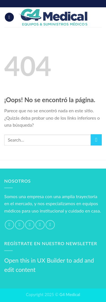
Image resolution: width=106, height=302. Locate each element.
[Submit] (96, 139)
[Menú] (9, 17)
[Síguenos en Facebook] (9, 224)
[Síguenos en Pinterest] (50, 224)
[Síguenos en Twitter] (29, 224)
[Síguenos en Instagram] (19, 224)
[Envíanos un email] (40, 224)
